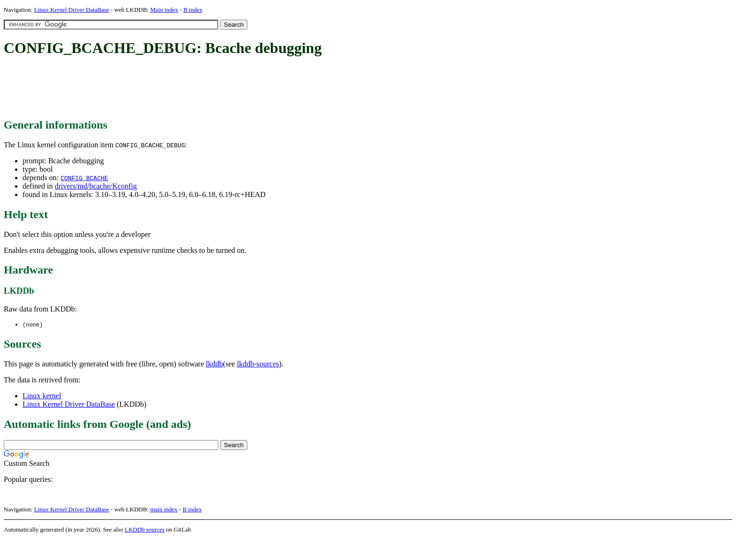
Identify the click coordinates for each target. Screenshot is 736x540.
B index (192, 9)
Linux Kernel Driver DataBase (71, 9)
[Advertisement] (174, 88)
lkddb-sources (258, 364)
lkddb (214, 364)
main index (163, 509)
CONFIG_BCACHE (84, 178)
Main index (164, 9)
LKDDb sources (145, 529)
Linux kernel (42, 396)
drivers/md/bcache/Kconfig (95, 186)
